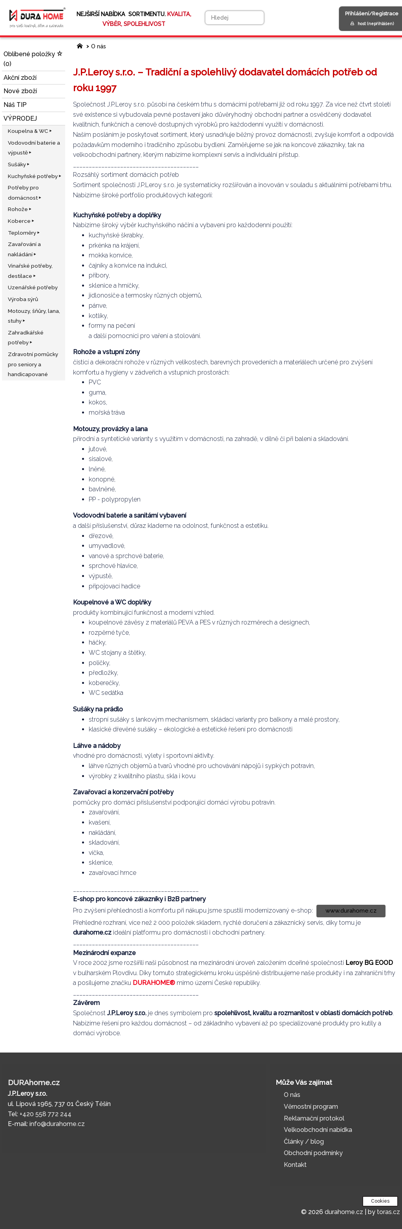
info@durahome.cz (57, 1124)
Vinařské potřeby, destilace (30, 271)
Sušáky (19, 164)
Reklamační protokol (314, 1118)
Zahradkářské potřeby (26, 337)
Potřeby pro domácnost (25, 192)
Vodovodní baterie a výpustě (34, 148)
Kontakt (295, 1164)
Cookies (380, 1201)
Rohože (20, 209)
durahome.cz (344, 1212)
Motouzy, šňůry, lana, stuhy (34, 316)
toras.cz (388, 1212)
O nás (98, 46)
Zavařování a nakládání (24, 249)
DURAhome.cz (34, 1082)
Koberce (21, 221)
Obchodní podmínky (313, 1153)
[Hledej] (234, 18)
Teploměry (24, 233)
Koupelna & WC (30, 131)
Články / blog (304, 1141)
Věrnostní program (311, 1106)
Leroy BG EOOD (369, 962)
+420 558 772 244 (45, 1114)
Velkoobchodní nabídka (318, 1129)
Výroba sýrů (23, 299)
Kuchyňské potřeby (35, 176)
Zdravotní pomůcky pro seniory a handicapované (33, 364)
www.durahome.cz (350, 910)
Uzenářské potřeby (33, 287)
